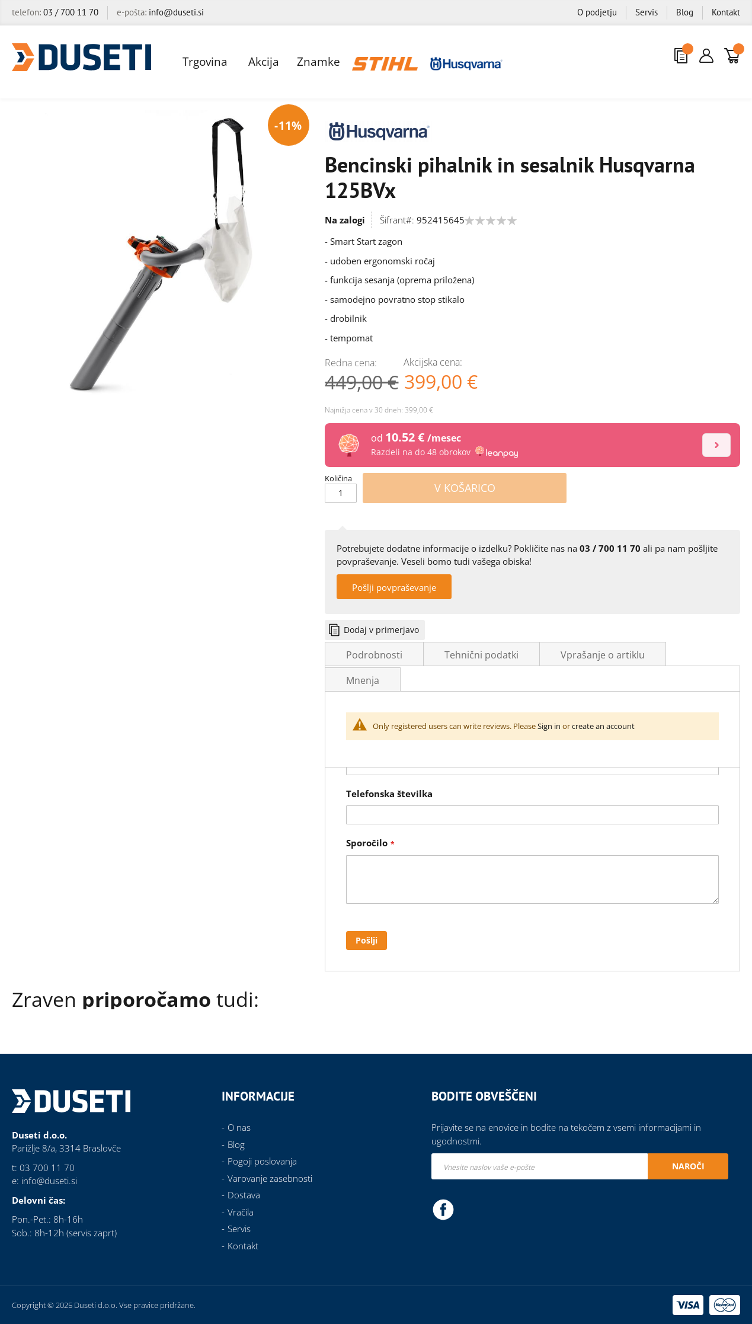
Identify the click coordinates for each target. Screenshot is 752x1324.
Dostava (244, 1195)
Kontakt (726, 12)
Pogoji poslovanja (262, 1161)
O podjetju (597, 12)
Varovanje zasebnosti (270, 1178)
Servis (646, 12)
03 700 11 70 (47, 1167)
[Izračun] (716, 445)
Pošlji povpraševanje (394, 587)
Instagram (469, 1209)
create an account (603, 726)
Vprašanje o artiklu (603, 654)
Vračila (241, 1212)
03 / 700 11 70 (70, 12)
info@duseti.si (176, 12)
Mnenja (362, 680)
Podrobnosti (374, 654)
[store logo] (81, 57)
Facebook (443, 1209)
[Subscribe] (688, 1166)
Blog (684, 12)
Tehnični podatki (481, 654)
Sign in (549, 726)
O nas (239, 1127)
